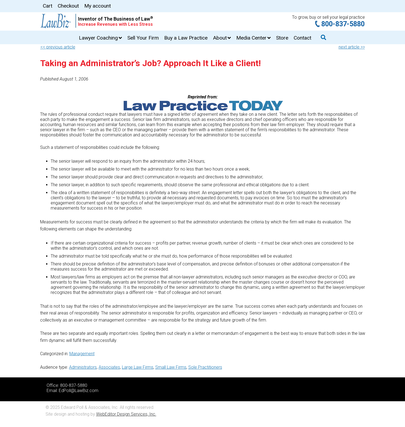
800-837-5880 (343, 24)
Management (82, 353)
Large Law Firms (137, 367)
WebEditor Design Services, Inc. (126, 414)
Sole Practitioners (205, 367)
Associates (109, 367)
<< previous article (57, 47)
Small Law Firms (170, 367)
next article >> (352, 47)
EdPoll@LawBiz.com (78, 390)
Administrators (83, 367)
